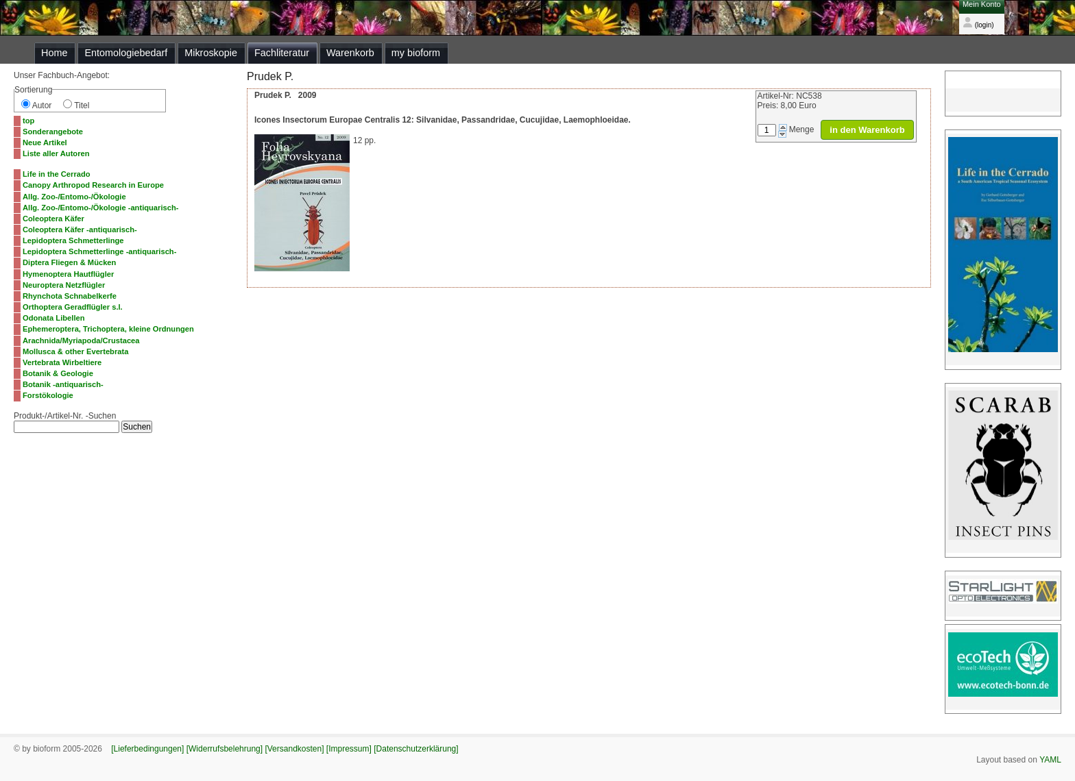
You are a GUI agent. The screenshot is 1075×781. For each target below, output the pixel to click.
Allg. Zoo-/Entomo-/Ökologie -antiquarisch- (100, 207)
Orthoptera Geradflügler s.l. (73, 307)
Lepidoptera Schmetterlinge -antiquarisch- (99, 251)
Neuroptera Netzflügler (64, 285)
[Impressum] (349, 749)
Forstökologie (48, 395)
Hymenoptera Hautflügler (68, 274)
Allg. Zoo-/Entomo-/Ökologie (74, 197)
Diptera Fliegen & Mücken (69, 262)
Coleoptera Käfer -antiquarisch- (80, 229)
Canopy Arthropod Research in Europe (93, 185)
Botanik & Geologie (58, 373)
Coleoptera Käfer (53, 218)
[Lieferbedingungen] (147, 749)
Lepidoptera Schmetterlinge (73, 240)
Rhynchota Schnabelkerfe (70, 296)
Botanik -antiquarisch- (63, 384)
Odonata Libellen (54, 318)
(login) (978, 25)
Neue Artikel (45, 142)
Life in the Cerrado (56, 174)
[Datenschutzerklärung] (416, 749)
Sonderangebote (53, 131)
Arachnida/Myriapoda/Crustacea (81, 340)
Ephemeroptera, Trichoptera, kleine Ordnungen (108, 329)
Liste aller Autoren (56, 153)
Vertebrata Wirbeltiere (62, 362)
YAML (1050, 760)
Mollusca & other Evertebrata (75, 351)
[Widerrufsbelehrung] (224, 749)
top (28, 120)
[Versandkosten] (294, 749)
